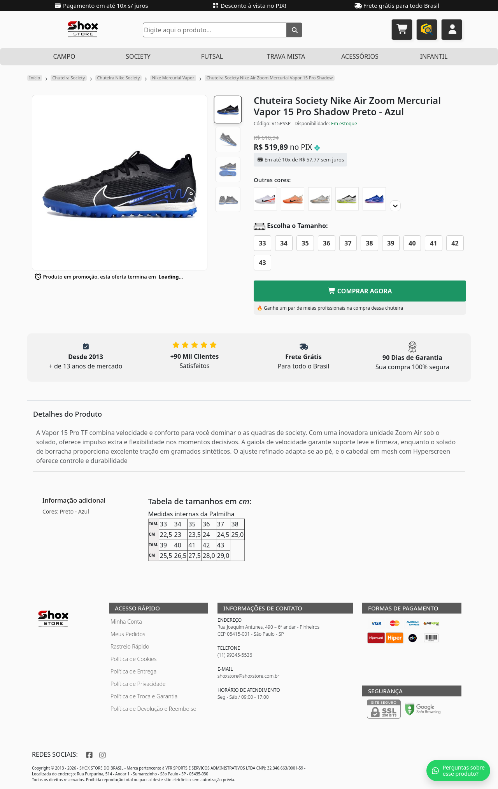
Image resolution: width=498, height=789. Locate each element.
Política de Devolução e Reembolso (153, 708)
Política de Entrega (133, 671)
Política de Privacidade (138, 683)
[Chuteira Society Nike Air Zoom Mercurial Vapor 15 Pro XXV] (320, 199)
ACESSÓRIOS (360, 56)
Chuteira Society (69, 78)
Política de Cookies (133, 659)
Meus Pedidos (127, 634)
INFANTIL (434, 56)
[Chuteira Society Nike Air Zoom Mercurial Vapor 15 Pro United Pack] (292, 199)
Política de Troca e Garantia (143, 696)
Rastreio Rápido (129, 646)
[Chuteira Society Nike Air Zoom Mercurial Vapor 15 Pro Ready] (265, 199)
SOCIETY (138, 56)
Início (34, 78)
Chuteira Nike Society (118, 78)
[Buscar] (294, 30)
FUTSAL (212, 56)
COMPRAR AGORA (360, 291)
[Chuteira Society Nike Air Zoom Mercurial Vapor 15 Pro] (374, 199)
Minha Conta (126, 621)
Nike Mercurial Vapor (173, 78)
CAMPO (64, 56)
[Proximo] (395, 205)
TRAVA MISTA (286, 56)
